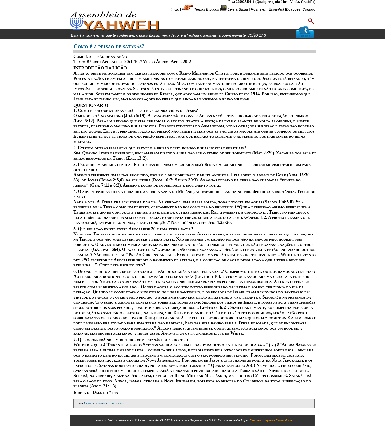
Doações (293, 9)
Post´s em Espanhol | (268, 9)
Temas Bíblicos (206, 9)
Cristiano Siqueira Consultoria (271, 420)
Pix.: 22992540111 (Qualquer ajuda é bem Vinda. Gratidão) (271, 2)
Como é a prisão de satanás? (104, 403)
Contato (308, 9)
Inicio (174, 9)
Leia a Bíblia (237, 9)
